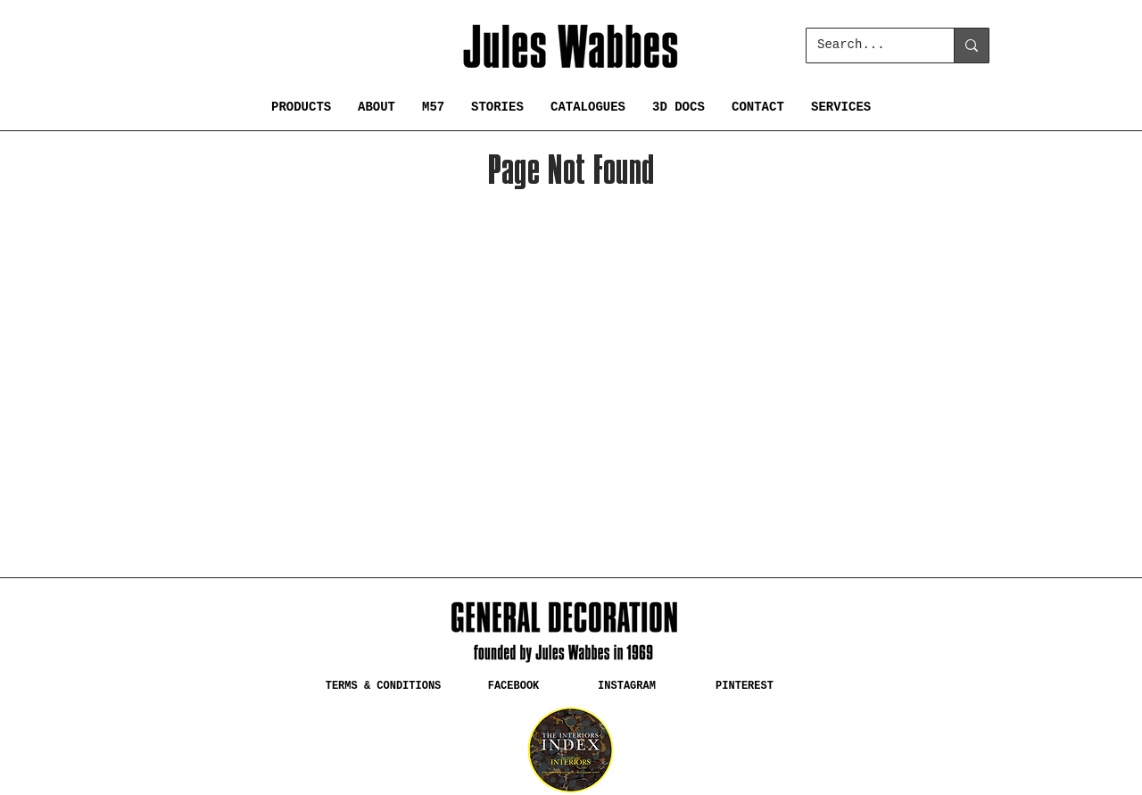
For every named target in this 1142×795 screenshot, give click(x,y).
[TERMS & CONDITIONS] (383, 686)
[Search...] (866, 45)
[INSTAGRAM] (627, 686)
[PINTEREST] (744, 686)
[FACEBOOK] (513, 686)
